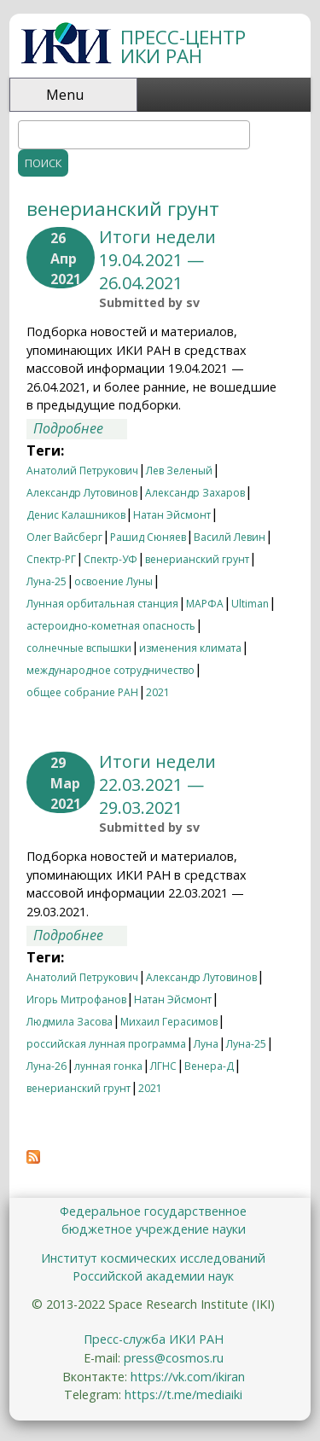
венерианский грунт (197, 559)
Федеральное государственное (153, 1211)
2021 (158, 692)
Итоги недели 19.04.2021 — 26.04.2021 (157, 259)
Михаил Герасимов (169, 1021)
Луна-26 (46, 1066)
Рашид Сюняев (148, 537)
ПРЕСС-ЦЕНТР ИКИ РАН (183, 46)
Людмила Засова (69, 1021)
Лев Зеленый (179, 470)
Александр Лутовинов (81, 492)
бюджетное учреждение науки (153, 1229)
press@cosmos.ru (174, 1358)
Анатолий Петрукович (82, 470)
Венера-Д (209, 1066)
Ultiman (250, 603)
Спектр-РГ (51, 559)
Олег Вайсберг (64, 537)
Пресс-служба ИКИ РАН (154, 1339)
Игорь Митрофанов (76, 999)
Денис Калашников (75, 515)
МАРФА (205, 603)
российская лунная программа (106, 1044)
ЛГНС (163, 1066)
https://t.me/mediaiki (183, 1394)
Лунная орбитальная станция (102, 603)
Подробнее (80, 429)
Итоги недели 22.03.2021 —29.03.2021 (157, 784)
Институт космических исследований (153, 1258)
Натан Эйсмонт (172, 515)
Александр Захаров (195, 492)
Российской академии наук (153, 1276)
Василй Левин (229, 537)
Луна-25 (46, 581)
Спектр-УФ (110, 559)
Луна (206, 1044)
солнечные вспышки (78, 648)
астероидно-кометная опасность (110, 626)
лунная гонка (108, 1066)
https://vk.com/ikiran (188, 1376)
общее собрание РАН (82, 692)
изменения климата (190, 648)
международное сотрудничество (110, 670)
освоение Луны (113, 581)
